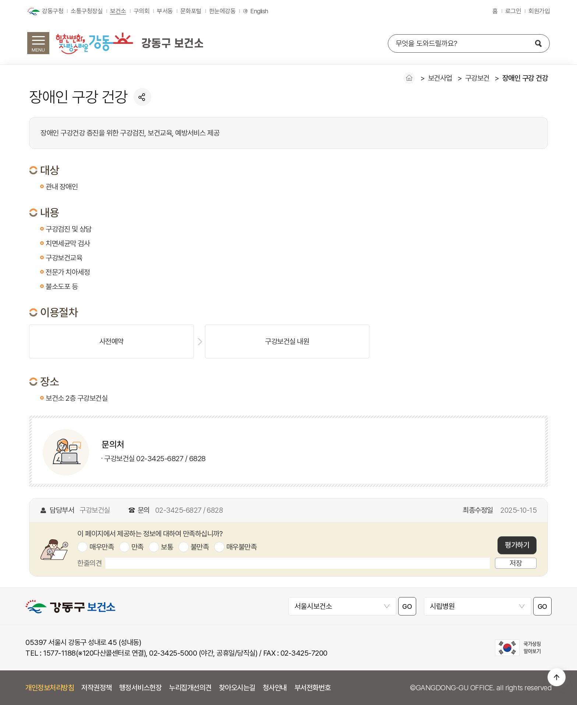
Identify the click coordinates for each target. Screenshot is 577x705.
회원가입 (539, 11)
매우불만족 (241, 547)
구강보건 (477, 78)
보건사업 (440, 78)
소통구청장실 (87, 11)
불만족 (200, 547)
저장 (516, 563)
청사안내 (275, 687)
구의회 (142, 11)
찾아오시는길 (237, 687)
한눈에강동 (222, 11)
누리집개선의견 (190, 687)
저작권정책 (96, 687)
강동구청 (52, 11)
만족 (137, 547)
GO (407, 606)
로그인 (513, 11)
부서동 (165, 11)
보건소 (118, 11)
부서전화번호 (312, 687)
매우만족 (101, 547)
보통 (167, 547)
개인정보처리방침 (49, 687)
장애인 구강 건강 (525, 78)
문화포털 (191, 11)
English (259, 11)
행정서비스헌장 (140, 687)
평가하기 (517, 545)
